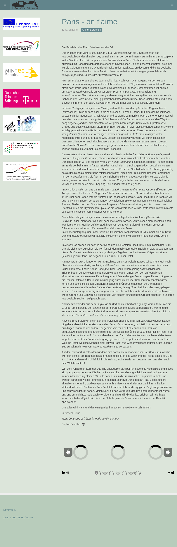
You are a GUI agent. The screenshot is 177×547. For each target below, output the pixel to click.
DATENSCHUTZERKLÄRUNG (18, 517)
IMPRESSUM (9, 510)
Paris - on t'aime (89, 21)
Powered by (19, 527)
